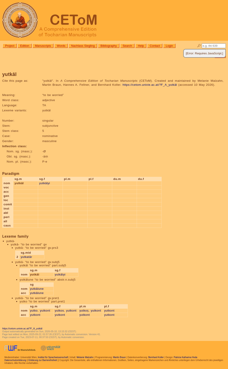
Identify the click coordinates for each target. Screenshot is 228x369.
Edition (24, 45)
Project (9, 45)
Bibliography (108, 45)
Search (127, 45)
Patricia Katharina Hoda (185, 357)
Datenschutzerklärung (15, 360)
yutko (34, 310)
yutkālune (37, 288)
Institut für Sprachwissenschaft (53, 357)
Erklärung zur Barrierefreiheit (42, 360)
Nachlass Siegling (83, 45)
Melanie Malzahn (85, 357)
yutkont (45, 310)
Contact (155, 45)
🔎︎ (199, 45)
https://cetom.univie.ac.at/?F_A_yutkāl (150, 84)
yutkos (59, 310)
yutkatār (26, 257)
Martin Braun (119, 357)
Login (169, 45)
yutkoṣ (84, 310)
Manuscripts (43, 45)
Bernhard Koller (156, 357)
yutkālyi (44, 183)
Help (141, 45)
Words (61, 45)
